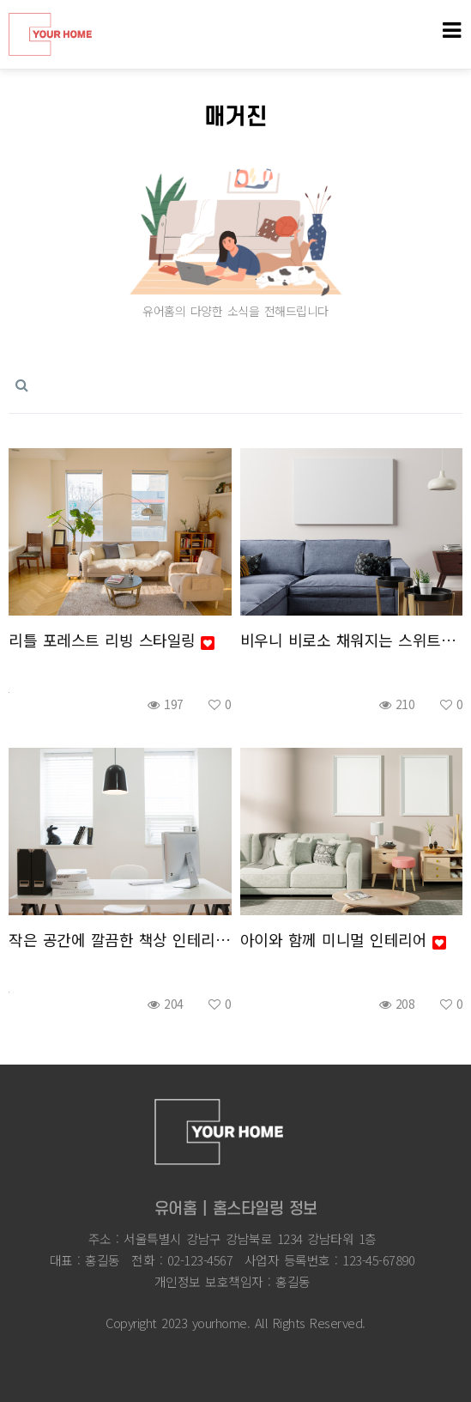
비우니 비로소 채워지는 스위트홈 (351, 639)
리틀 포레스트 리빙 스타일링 (111, 639)
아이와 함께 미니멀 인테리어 (343, 939)
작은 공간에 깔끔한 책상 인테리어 (120, 939)
